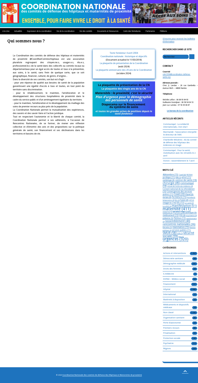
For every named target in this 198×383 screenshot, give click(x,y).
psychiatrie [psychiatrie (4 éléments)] (191, 215)
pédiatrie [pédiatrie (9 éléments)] (168, 218)
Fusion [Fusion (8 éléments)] (184, 200)
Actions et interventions (174, 253)
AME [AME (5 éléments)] (178, 177)
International (169, 294)
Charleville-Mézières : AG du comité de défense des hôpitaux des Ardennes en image (179, 142)
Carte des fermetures (132, 31)
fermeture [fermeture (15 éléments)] (179, 197)
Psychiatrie (168, 343)
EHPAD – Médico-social (174, 279)
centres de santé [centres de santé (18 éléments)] (186, 180)
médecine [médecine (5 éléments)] (168, 213)
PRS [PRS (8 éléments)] (182, 215)
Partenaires (150, 31)
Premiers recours (171, 328)
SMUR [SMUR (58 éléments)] (170, 233)
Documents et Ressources (107, 31)
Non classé (168, 312)
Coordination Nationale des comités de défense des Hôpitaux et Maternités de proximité (102, 375)
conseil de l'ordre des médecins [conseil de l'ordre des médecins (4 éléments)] (180, 186)
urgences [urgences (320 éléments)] (175, 239)
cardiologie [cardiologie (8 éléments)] (169, 180)
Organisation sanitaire (173, 317)
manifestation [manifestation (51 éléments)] (184, 205)
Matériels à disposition (174, 299)
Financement (169, 284)
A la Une (5, 31)
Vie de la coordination (66, 31)
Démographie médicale (174, 263)
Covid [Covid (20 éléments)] (179, 194)
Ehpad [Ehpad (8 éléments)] (189, 194)
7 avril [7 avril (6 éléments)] (182, 175)
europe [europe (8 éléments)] (167, 197)
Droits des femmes (172, 268)
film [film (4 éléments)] (177, 200)
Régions (167, 348)
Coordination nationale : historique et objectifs (124, 56)
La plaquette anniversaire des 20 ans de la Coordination (124, 70)
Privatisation (169, 333)
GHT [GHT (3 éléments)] (191, 200)
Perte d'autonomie (172, 322)
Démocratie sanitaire (173, 258)
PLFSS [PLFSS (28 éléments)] (179, 212)
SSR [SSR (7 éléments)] (180, 233)
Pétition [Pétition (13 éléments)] (180, 218)
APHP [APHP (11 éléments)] (186, 177)
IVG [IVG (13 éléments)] (180, 202)
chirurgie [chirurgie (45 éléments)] (171, 183)
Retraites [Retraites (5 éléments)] (167, 227)
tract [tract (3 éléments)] (181, 236)
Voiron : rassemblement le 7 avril (178, 161)
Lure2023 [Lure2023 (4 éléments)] (167, 206)
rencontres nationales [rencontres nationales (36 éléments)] (179, 224)
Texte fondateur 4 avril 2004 (124, 53)
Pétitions (163, 31)
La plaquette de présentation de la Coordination (124, 63)
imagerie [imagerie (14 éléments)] (169, 202)
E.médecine (168, 274)
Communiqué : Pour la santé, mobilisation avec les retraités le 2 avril (179, 153)
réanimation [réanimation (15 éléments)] (180, 227)
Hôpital (166, 289)
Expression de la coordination (39, 31)
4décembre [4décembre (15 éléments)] (170, 174)
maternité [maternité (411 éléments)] (177, 209)
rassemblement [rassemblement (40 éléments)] (177, 221)
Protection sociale (171, 338)
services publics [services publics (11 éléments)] (181, 230)
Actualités (18, 31)
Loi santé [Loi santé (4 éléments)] (189, 203)
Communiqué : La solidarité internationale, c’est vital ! (176, 125)
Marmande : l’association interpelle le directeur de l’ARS (179, 133)
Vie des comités (85, 31)
